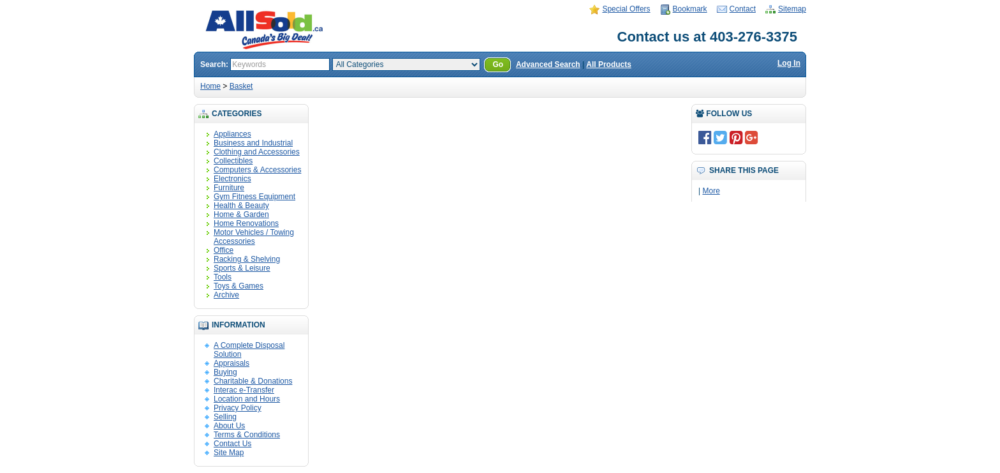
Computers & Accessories (257, 169)
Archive (226, 294)
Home (210, 86)
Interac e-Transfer (244, 390)
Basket (241, 86)
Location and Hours (247, 398)
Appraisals (231, 363)
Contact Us (232, 443)
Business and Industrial (253, 143)
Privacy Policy (237, 407)
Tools (223, 277)
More (710, 190)
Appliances (232, 134)
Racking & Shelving (247, 259)
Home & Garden (241, 214)
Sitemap (792, 8)
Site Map (229, 452)
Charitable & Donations (253, 381)
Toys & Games (238, 286)
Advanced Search (548, 64)
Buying (225, 372)
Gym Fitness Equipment (254, 196)
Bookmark (690, 8)
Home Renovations (246, 223)
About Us (229, 425)
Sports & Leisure (242, 268)
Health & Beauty (241, 205)
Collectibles (233, 160)
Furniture (229, 187)
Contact (743, 8)
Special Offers (626, 8)
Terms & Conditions (247, 434)
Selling (225, 416)
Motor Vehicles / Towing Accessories (254, 237)
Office (223, 250)
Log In (788, 63)
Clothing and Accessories (257, 151)
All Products (608, 64)
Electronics (232, 178)
